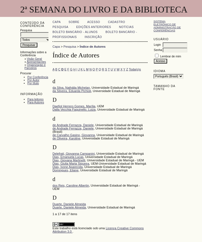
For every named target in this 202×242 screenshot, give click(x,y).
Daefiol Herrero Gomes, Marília (74, 106)
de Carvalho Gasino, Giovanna (74, 135)
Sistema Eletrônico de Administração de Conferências (167, 26)
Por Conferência (37, 77)
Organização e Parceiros (35, 66)
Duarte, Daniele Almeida (69, 204)
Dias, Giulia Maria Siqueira (71, 163)
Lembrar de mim (170, 56)
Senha (158, 50)
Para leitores (35, 99)
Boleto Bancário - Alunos (75, 32)
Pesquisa (60, 27)
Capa (57, 22)
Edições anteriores (93, 27)
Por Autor (33, 80)
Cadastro (116, 22)
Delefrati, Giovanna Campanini (74, 153)
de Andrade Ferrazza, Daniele (73, 125)
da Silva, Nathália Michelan (71, 87)
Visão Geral (34, 58)
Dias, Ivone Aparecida (68, 167)
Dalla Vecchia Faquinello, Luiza (74, 109)
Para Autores (35, 102)
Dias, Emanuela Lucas (68, 157)
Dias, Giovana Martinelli (69, 160)
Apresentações (36, 61)
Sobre (74, 22)
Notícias (126, 27)
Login (157, 44)
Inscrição (93, 37)
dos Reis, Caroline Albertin (71, 185)
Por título (33, 83)
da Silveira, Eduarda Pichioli (72, 91)
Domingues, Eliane (66, 170)
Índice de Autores (92, 46)
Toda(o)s (135, 69)
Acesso (93, 22)
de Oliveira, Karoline (67, 138)
